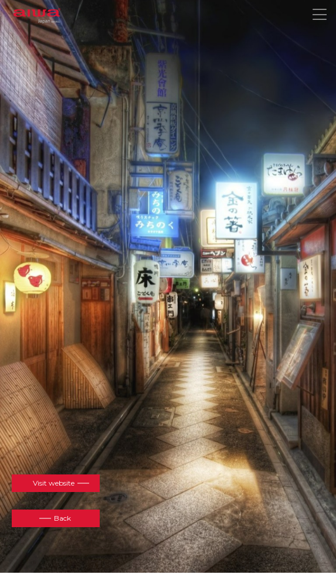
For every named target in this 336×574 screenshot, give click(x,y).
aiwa (37, 16)
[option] (168, 286)
